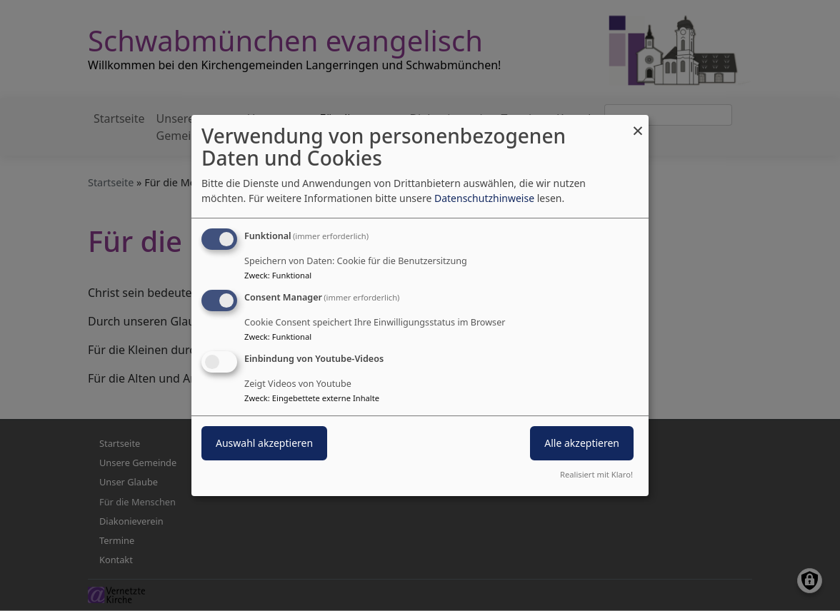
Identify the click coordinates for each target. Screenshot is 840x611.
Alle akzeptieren (581, 443)
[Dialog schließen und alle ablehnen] (638, 124)
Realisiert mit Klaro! (596, 474)
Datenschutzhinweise (484, 198)
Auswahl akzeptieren (264, 443)
